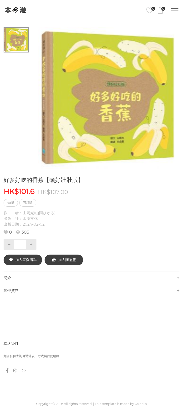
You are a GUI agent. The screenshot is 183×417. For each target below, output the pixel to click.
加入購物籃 (64, 259)
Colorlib (141, 404)
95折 (10, 202)
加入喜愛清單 (23, 259)
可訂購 (27, 202)
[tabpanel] (109, 98)
